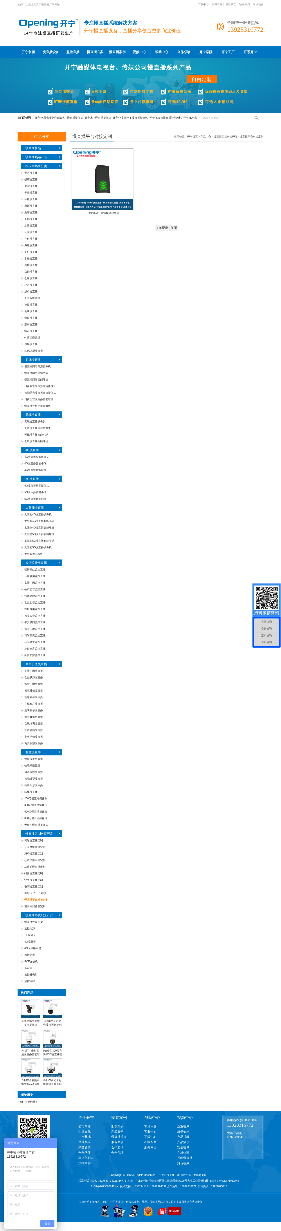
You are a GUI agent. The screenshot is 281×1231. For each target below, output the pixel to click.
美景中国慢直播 (33, 670)
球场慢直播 (31, 344)
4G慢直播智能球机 (35, 470)
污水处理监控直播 (34, 595)
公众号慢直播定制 (34, 847)
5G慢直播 (32, 479)
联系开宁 (250, 52)
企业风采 (84, 1142)
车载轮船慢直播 (33, 730)
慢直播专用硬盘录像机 (37, 405)
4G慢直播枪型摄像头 (36, 456)
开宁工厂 (228, 52)
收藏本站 (217, 4)
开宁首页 (28, 52)
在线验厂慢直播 (33, 703)
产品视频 (183, 1137)
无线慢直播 (33, 414)
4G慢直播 (32, 450)
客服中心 (150, 1131)
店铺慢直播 (31, 271)
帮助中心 (161, 52)
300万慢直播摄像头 (35, 805)
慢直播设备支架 (33, 921)
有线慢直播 (33, 359)
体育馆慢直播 (32, 337)
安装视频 (183, 1147)
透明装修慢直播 (33, 710)
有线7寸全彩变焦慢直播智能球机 (30, 1054)
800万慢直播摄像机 (35, 818)
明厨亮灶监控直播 (34, 569)
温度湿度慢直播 (33, 758)
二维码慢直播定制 (34, 866)
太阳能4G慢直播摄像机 (38, 514)
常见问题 (150, 1126)
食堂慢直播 (31, 186)
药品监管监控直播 (34, 642)
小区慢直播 (31, 284)
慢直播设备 (51, 52)
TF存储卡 (30, 935)
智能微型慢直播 (33, 778)
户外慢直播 (31, 238)
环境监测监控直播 (34, 576)
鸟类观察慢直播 (33, 743)
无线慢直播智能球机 (36, 441)
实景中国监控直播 (34, 582)
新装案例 (117, 1131)
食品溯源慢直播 (33, 677)
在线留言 (230, 4)
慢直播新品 (33, 148)
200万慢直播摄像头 (35, 798)
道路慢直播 (31, 317)
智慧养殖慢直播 (33, 697)
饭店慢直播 (31, 179)
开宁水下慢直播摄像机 (98, 117)
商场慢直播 (31, 265)
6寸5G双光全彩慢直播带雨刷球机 (52, 1084)
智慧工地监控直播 (34, 628)
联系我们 (244, 4)
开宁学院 (206, 52)
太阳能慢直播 (34, 507)
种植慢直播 (31, 199)
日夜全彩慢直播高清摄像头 (40, 386)
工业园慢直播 (32, 298)
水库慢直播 (31, 225)
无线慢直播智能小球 (36, 434)
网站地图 (258, 4)
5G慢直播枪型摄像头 (36, 485)
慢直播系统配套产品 (39, 915)
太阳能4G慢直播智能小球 (39, 521)
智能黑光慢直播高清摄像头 (40, 392)
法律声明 (84, 1163)
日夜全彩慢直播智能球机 (38, 399)
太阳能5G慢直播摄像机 (38, 547)
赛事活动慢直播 (33, 736)
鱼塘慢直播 (31, 212)
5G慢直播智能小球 (35, 492)
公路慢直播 (31, 304)
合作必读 (183, 52)
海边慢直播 (31, 245)
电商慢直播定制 (33, 886)
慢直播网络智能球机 (36, 379)
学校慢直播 (31, 258)
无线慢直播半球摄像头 (37, 428)
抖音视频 (183, 1163)
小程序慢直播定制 (34, 860)
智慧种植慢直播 (33, 690)
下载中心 (203, 4)
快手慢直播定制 (33, 880)
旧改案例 (117, 1126)
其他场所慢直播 (33, 350)
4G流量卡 (30, 941)
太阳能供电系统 (33, 554)
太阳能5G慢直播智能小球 (39, 540)
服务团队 (117, 1142)
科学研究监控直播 (34, 635)
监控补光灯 (31, 974)
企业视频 (183, 1126)
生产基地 (84, 1137)
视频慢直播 (185, 1158)
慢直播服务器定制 (34, 906)
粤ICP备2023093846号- (104, 1186)
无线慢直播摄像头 (34, 421)
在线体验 (183, 1152)
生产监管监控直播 (34, 589)
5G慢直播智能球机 (35, 498)
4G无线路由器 (32, 948)
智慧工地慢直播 (33, 684)
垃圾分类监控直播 (34, 609)
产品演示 (183, 1142)
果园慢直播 (31, 205)
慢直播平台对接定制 (251, 136)
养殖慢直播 (31, 192)
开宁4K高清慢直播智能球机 (166, 117)
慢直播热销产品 (36, 157)
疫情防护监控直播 (34, 655)
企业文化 (84, 1131)
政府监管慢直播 (36, 563)
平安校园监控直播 (34, 622)
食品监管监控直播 (34, 602)
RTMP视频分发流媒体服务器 (102, 213)
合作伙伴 (84, 1152)
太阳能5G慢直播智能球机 (39, 534)
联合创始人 (86, 1158)
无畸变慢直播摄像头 (36, 824)
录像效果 (183, 1131)
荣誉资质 (84, 1147)
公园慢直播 (31, 232)
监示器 (28, 968)
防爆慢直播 (31, 791)
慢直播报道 (119, 1137)
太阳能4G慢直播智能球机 (39, 527)
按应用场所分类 (36, 166)
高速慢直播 (31, 311)
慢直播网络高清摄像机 (37, 366)
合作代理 (117, 1152)
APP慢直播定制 (33, 853)
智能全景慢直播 (33, 785)
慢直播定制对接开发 (39, 833)
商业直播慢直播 (33, 717)
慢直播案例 (117, 52)
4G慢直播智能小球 (35, 463)
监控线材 (29, 981)
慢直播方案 (95, 52)
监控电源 (29, 928)
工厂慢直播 (31, 251)
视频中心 (139, 52)
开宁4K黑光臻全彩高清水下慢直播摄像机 (59, 117)
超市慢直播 (31, 291)
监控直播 (72, 52)
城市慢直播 (31, 331)
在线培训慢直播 (33, 723)
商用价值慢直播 (36, 664)
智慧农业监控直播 (34, 615)
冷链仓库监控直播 (34, 648)
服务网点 (150, 1147)
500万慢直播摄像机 (35, 811)
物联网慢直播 (32, 765)
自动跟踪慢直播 (33, 772)
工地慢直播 (31, 219)
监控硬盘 (29, 954)
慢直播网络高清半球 (36, 373)
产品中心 (205, 136)
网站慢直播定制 (33, 840)
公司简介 (84, 1126)
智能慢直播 (33, 752)
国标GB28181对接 (35, 893)
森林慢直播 (31, 324)
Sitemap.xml (199, 1175)
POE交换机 (31, 961)
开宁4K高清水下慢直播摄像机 (130, 117)
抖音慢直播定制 (33, 873)
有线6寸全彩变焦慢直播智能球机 (52, 1024)
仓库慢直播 (31, 278)
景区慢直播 (31, 172)
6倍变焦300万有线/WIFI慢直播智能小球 (52, 1054)
